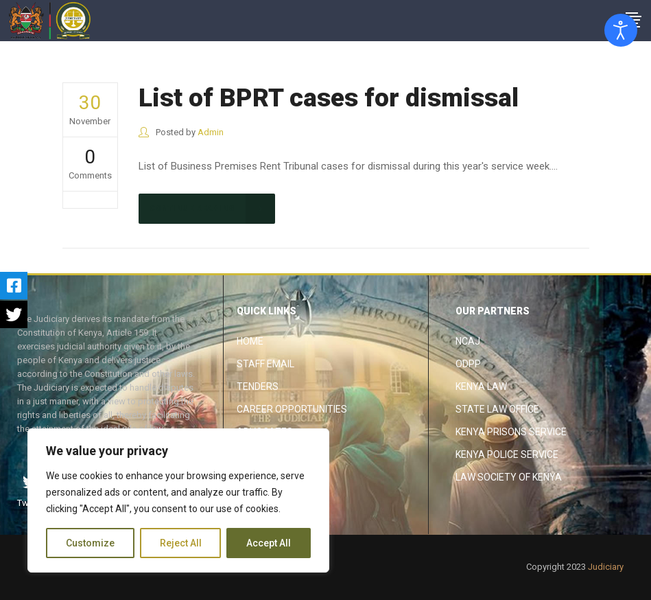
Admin (211, 132)
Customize (90, 543)
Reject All (181, 543)
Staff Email (265, 363)
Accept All (268, 543)
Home (250, 341)
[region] (178, 500)
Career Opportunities (292, 409)
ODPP (468, 363)
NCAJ (467, 341)
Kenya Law (481, 386)
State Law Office (497, 409)
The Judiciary (550, 55)
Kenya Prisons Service (511, 431)
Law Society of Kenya (508, 477)
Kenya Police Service (506, 454)
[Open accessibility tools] (620, 30)
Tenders (258, 386)
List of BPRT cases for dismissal (329, 98)
